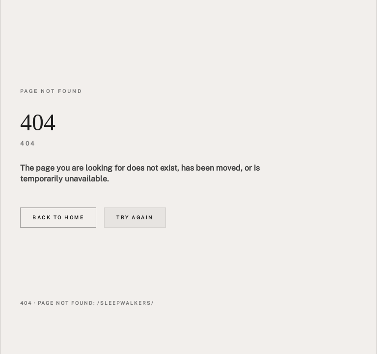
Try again (135, 217)
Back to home (58, 217)
